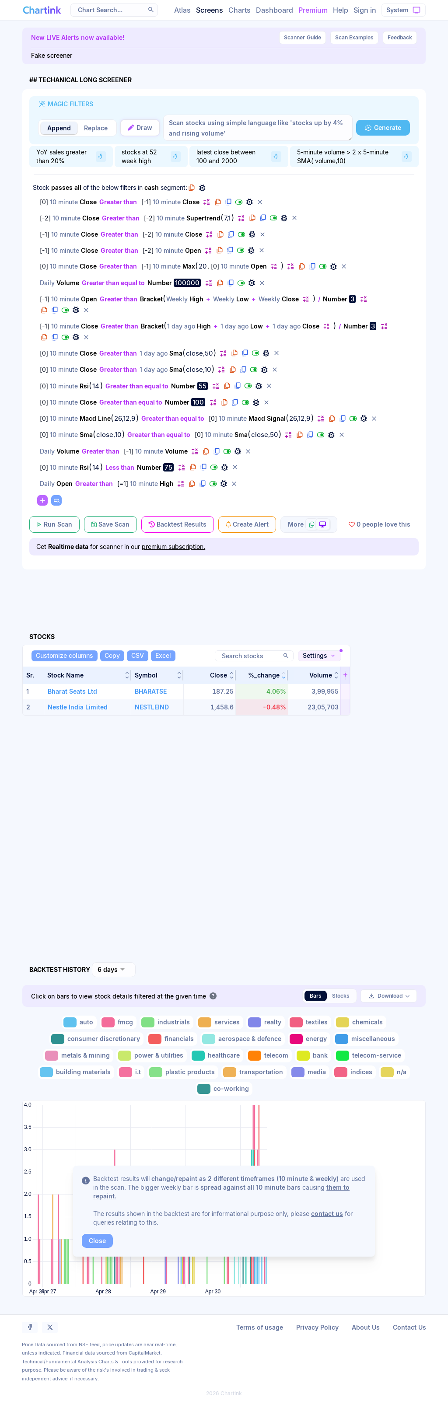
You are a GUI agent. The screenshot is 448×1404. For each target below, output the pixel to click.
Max (188, 266)
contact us (327, 1213)
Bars (316, 995)
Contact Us (409, 1327)
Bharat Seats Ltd (72, 691)
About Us (366, 1327)
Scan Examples (354, 37)
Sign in (365, 10)
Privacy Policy (317, 1327)
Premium (313, 10)
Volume (67, 282)
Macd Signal (267, 418)
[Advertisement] (224, 591)
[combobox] (114, 969)
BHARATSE (151, 691)
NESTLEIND (152, 707)
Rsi (84, 386)
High (196, 299)
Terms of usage (259, 1327)
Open (193, 250)
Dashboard (274, 10)
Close (88, 202)
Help (340, 10)
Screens (209, 10)
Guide (302, 37)
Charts (239, 10)
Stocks (341, 995)
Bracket (151, 299)
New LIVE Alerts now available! (78, 37)
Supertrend (203, 218)
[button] (150, 9)
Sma (175, 353)
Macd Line (95, 418)
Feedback (400, 37)
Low (242, 299)
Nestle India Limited (78, 707)
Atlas (182, 10)
